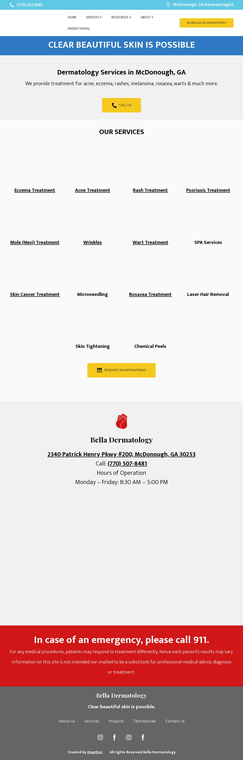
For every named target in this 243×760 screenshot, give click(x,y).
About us (67, 721)
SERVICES (92, 17)
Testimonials (144, 721)
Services (91, 721)
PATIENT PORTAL (79, 28)
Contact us (175, 721)
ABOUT (145, 17)
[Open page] (35, 22)
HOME (72, 17)
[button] (207, 23)
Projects (116, 721)
